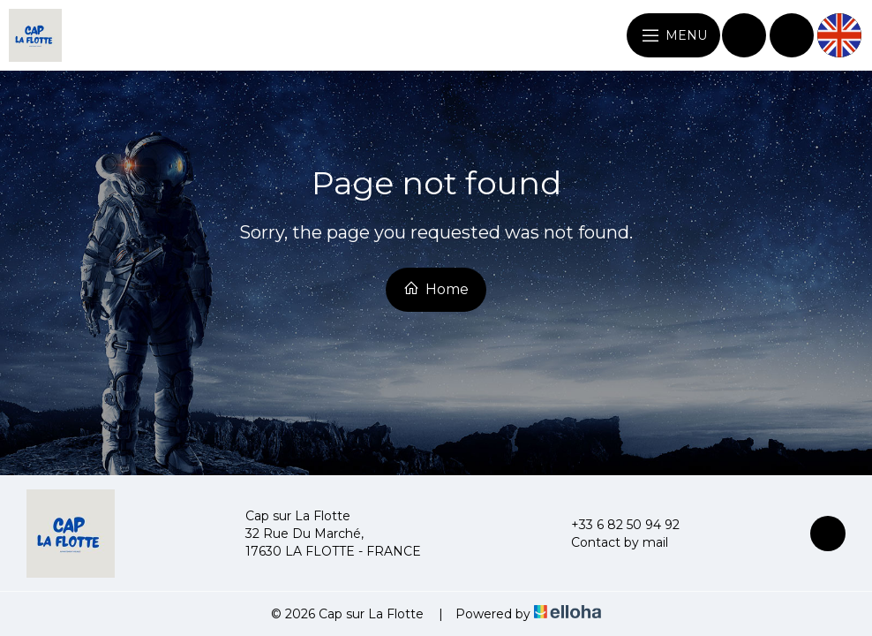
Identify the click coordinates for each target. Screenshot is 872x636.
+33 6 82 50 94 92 (615, 525)
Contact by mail (609, 542)
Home (436, 289)
